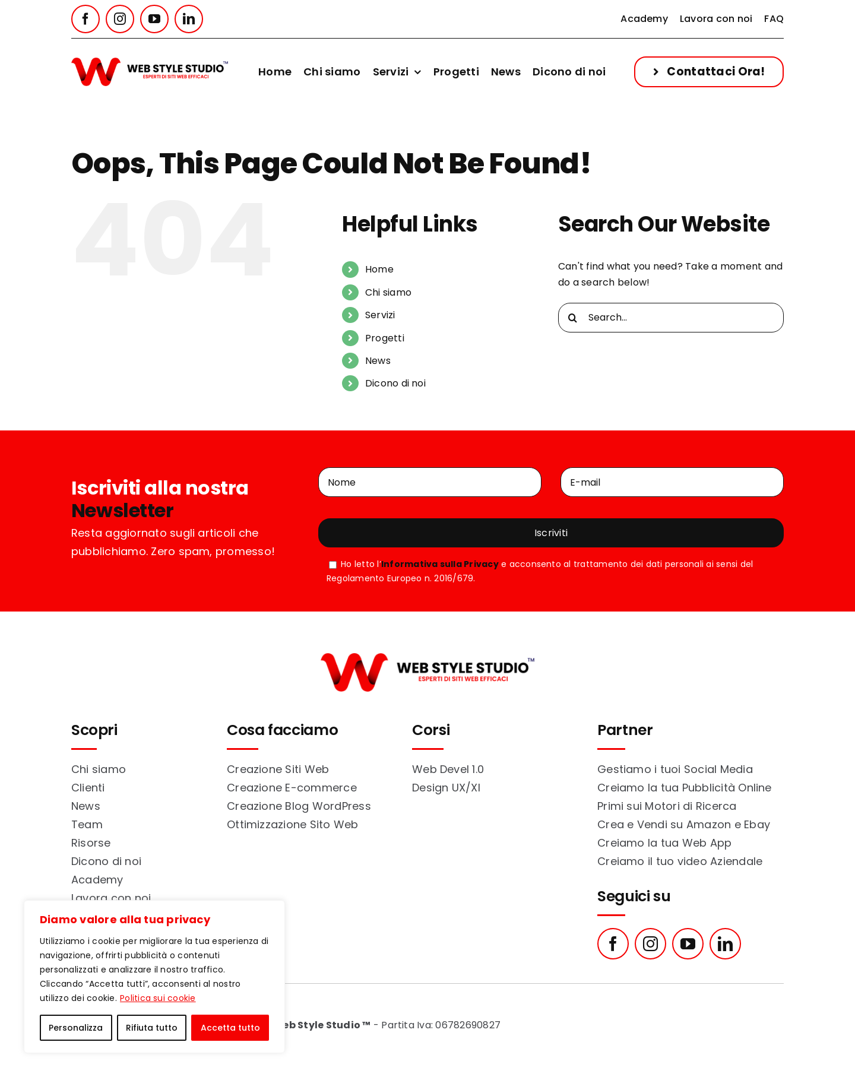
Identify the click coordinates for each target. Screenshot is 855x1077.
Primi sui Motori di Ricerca (666, 806)
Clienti (88, 787)
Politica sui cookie (158, 998)
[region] (154, 976)
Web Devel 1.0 (448, 769)
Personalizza (76, 1028)
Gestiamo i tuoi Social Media (675, 769)
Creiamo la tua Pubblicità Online (684, 787)
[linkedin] (189, 19)
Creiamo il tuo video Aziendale (679, 861)
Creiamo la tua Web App (664, 842)
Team (87, 824)
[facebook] (85, 19)
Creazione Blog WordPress (299, 806)
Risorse (91, 842)
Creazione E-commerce (292, 787)
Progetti (384, 338)
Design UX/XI (446, 787)
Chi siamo (388, 292)
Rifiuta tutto (152, 1028)
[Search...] (671, 317)
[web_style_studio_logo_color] (149, 62)
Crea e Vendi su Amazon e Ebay (683, 824)
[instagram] (120, 19)
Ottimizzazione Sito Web (293, 824)
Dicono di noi (395, 383)
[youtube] (154, 19)
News (378, 361)
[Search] (573, 317)
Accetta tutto (230, 1028)
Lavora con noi (111, 898)
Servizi (380, 315)
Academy (97, 879)
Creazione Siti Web (278, 769)
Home (379, 269)
